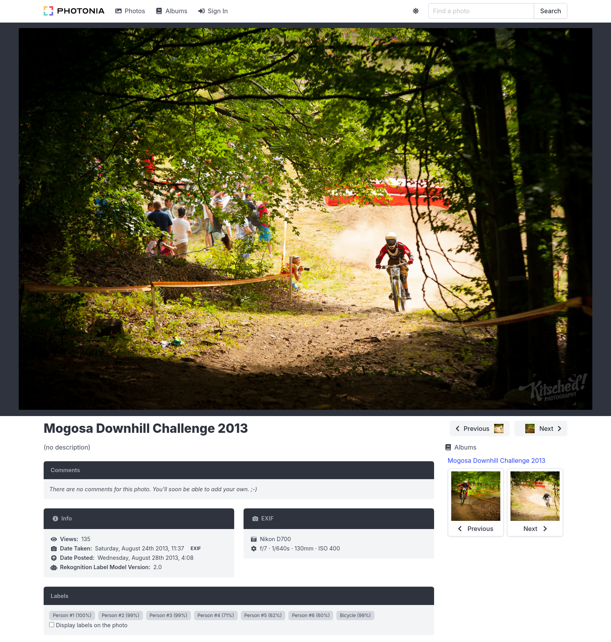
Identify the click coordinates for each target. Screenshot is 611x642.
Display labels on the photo (88, 625)
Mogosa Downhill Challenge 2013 (497, 460)
